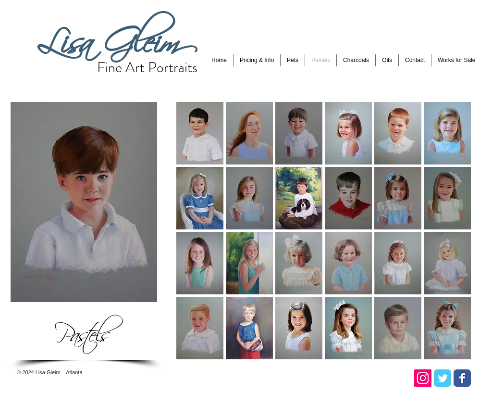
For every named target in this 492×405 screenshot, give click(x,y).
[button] (257, 60)
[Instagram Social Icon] (422, 378)
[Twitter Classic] (442, 378)
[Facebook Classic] (462, 378)
